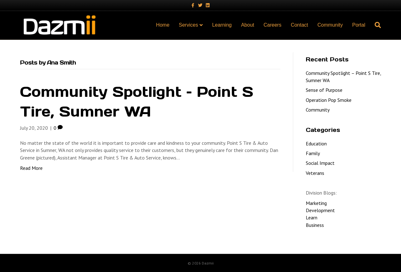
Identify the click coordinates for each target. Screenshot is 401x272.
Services (188, 25)
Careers (272, 25)
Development (320, 210)
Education (316, 143)
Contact (299, 25)
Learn (311, 217)
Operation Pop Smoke (329, 100)
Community (330, 25)
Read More (31, 168)
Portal (358, 25)
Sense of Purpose (324, 90)
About (247, 25)
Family (313, 153)
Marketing (316, 203)
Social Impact (320, 163)
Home (162, 25)
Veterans (315, 173)
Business (315, 225)
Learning (222, 25)
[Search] (375, 25)
